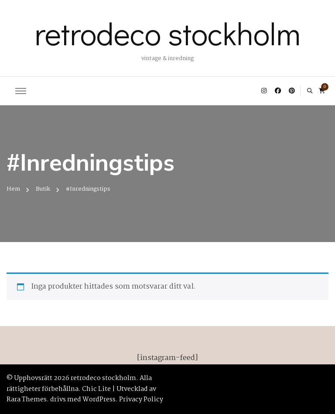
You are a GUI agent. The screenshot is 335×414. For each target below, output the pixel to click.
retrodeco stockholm (167, 33)
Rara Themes (27, 399)
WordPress (99, 399)
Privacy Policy (141, 399)
